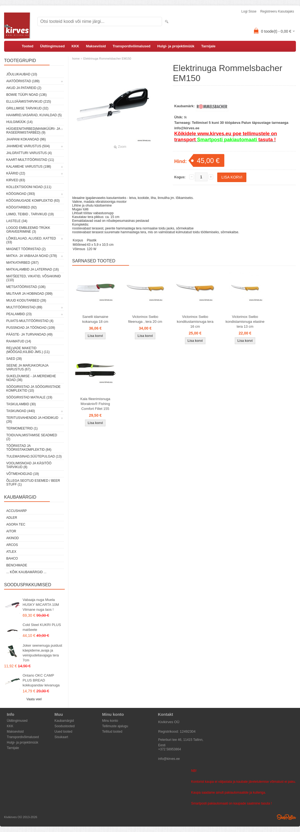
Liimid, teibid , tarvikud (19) (30, 214)
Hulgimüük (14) (19, 122)
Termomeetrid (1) (22, 428)
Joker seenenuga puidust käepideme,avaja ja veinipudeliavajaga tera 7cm (42, 652)
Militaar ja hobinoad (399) (29, 294)
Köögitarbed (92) (21, 207)
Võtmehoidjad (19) (22, 474)
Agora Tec (15, 524)
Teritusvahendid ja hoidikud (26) (32, 419)
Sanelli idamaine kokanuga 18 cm (95, 319)
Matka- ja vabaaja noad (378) (31, 256)
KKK (75, 46)
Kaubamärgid (64, 721)
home (76, 58)
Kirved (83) (15, 180)
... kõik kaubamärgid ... (26, 572)
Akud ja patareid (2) (23, 88)
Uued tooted (63, 731)
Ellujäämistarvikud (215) (28, 101)
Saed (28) (14, 359)
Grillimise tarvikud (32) (27, 108)
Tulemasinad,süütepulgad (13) (34, 456)
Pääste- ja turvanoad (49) (29, 334)
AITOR (11, 531)
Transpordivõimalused (132, 46)
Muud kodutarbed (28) (26, 300)
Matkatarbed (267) (22, 263)
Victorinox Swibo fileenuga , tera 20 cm (145, 319)
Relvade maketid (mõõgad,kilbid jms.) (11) (28, 350)
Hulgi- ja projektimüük (176, 46)
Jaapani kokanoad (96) (26, 139)
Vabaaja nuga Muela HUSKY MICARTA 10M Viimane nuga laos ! (41, 605)
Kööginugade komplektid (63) (33, 200)
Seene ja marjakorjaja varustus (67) (27, 367)
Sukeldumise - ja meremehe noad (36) (31, 378)
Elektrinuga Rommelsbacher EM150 (107, 58)
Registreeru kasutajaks (277, 11)
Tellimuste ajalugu (115, 726)
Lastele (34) (16, 221)
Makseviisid (96, 46)
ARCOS (12, 545)
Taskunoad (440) (20, 411)
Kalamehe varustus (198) (28, 166)
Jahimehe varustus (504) (28, 146)
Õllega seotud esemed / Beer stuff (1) (33, 482)
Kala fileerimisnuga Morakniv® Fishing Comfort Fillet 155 (95, 404)
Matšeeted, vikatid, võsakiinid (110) (33, 278)
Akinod (12, 538)
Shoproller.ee (286, 817)
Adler (11, 518)
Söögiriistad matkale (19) (29, 397)
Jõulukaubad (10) (21, 74)
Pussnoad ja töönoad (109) (30, 328)
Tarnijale (208, 46)
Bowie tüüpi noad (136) (26, 95)
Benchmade (16, 565)
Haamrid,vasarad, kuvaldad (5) (34, 115)
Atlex (11, 552)
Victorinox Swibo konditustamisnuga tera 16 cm (195, 321)
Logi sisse (248, 11)
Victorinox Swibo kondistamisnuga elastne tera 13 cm (244, 321)
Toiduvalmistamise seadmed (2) (31, 437)
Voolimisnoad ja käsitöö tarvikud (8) (28, 465)
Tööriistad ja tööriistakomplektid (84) (28, 448)
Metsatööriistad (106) (25, 287)
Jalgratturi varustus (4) (29, 153)
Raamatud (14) (18, 341)
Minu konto (110, 721)
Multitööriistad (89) (24, 307)
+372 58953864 (169, 749)
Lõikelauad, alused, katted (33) (31, 240)
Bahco (12, 558)
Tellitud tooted (112, 731)
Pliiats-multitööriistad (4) (29, 321)
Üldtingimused (52, 46)
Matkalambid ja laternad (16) (32, 269)
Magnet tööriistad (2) (26, 249)
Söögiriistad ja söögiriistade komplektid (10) (33, 388)
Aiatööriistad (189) (22, 81)
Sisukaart (61, 737)
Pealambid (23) (19, 314)
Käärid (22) (15, 173)
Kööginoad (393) (20, 194)
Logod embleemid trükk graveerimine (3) (28, 230)
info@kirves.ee (169, 759)
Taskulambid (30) (21, 404)
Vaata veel (34, 699)
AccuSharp (16, 511)
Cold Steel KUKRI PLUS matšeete (42, 627)
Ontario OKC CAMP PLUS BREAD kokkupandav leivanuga (41, 680)
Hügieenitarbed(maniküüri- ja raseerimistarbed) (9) (33, 130)
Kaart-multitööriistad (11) (30, 160)
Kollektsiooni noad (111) (28, 187)
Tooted (27, 46)
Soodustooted (64, 726)
